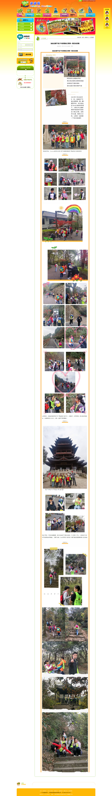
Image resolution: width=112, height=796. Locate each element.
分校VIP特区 (50, 791)
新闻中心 (87, 37)
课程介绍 (65, 791)
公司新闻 (22, 23)
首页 (80, 0)
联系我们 (45, 791)
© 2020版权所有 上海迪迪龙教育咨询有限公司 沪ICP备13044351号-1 (56, 792)
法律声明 (70, 791)
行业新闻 (22, 26)
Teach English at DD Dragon (89, 0)
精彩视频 (22, 29)
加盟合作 (56, 791)
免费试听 (61, 791)
